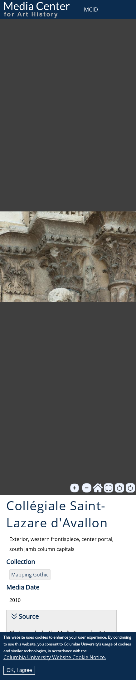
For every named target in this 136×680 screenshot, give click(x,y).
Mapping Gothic (30, 574)
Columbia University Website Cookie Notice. (54, 657)
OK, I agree (19, 670)
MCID (91, 9)
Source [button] (29, 616)
